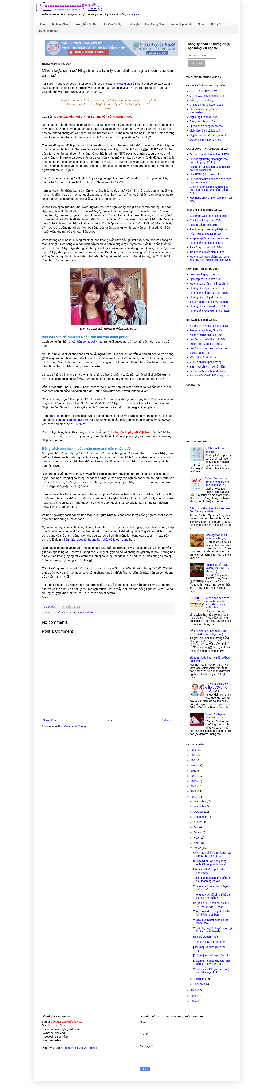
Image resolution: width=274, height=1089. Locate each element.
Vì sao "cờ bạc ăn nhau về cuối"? (216, 716)
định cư (56, 612)
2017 (194, 796)
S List (201, 24)
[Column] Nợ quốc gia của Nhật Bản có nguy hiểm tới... (211, 962)
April (197, 842)
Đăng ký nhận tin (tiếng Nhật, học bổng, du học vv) (209, 46)
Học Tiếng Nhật (155, 24)
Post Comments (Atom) (72, 726)
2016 (194, 990)
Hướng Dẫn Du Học (85, 24)
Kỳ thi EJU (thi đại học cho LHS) (209, 325)
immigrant (66, 612)
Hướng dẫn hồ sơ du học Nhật (207, 288)
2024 (194, 760)
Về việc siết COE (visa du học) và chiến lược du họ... (211, 971)
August (198, 821)
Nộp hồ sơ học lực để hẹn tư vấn (209, 135)
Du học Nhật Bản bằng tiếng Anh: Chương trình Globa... (210, 862)
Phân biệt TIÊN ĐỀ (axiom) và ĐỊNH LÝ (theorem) (217, 568)
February (199, 978)
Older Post (168, 720)
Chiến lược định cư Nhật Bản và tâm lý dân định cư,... (212, 854)
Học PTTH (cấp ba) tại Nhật (206, 174)
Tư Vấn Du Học (113, 24)
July (196, 827)
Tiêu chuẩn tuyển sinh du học (207, 252)
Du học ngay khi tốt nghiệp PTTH (209, 154)
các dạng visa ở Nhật (127, 83)
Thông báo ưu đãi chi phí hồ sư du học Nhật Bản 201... (211, 896)
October (199, 811)
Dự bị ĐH (216, 24)
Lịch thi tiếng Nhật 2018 (204, 224)
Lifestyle (134, 24)
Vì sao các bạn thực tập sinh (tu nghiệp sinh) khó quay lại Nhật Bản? (217, 602)
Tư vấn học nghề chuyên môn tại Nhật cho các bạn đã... (212, 930)
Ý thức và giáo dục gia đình (209, 941)
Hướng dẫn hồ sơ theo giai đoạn (209, 292)
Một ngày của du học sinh (205, 357)
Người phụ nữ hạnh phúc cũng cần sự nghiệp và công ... (211, 904)
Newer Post (50, 720)
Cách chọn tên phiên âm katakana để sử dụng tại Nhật (210, 510)
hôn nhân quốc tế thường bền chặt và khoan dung (96, 539)
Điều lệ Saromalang (201, 100)
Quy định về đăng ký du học (206, 126)
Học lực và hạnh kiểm (206, 936)
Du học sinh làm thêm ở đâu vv (208, 371)
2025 (194, 755)
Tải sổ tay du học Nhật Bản (206, 247)
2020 (194, 781)
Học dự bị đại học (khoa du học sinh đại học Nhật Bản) (211, 168)
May (196, 837)
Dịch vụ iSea (60, 24)
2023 (194, 765)
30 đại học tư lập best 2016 (206, 343)
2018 (194, 791)
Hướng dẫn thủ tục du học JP (207, 242)
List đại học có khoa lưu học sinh (209, 348)
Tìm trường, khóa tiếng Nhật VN (208, 229)
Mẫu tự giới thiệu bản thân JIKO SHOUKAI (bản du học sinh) (208, 632)
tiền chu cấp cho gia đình (72, 419)
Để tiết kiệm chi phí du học (205, 139)
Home (42, 24)
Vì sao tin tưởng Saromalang (207, 104)
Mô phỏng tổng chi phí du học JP (209, 238)
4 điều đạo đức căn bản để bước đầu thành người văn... (212, 879)
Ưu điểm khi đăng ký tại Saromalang (204, 111)
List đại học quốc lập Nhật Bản (208, 339)
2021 (194, 775)
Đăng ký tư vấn (48, 30)
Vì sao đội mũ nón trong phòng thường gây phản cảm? (217, 481)
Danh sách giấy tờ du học (205, 274)
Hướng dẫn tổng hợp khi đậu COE (210, 310)
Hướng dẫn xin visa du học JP (207, 306)
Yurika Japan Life (181, 24)
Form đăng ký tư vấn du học (80, 1047)
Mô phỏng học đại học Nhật (206, 334)
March (198, 848)
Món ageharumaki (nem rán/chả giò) (216, 537)
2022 (194, 770)
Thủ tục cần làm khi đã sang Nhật (209, 375)
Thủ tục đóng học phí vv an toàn (209, 301)
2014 (194, 1000)
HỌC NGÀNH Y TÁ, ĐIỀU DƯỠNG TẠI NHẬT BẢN (217, 687)
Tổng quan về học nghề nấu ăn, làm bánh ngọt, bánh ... (211, 913)
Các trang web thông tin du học (208, 215)
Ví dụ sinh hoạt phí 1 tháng (206, 362)
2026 (194, 749)
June (197, 832)
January (199, 983)
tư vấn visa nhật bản (83, 612)
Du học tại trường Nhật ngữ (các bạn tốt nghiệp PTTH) (209, 160)
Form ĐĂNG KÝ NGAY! (204, 91)
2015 (194, 995)
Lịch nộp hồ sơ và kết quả (205, 130)
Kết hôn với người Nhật (87, 341)
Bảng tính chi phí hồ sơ (203, 121)
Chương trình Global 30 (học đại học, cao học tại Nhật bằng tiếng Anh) (209, 190)
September (200, 816)
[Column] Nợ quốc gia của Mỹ (210, 955)
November (200, 806)
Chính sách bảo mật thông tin (207, 95)
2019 (194, 786)
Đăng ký (134, 14)
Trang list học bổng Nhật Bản (207, 330)
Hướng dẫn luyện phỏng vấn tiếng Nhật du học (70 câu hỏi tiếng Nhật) (211, 258)
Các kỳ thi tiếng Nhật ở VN (205, 220)
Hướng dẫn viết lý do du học (206, 297)
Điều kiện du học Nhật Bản (205, 233)
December (200, 801)
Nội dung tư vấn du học (203, 117)
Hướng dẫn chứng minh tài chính (209, 283)
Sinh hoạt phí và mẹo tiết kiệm (207, 366)
